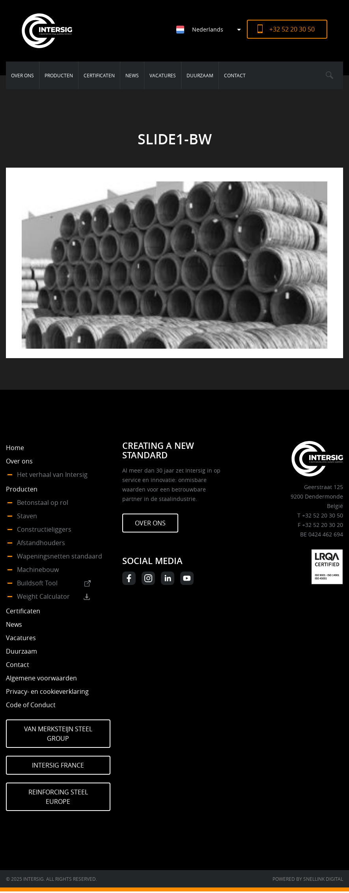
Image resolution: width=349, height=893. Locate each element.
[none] (205, 29)
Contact (235, 75)
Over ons (22, 75)
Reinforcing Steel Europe (58, 797)
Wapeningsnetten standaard (59, 556)
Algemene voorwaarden (41, 678)
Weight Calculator (43, 596)
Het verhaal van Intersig (52, 474)
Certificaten (99, 75)
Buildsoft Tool (37, 583)
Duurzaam (200, 75)
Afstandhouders (41, 542)
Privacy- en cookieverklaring (47, 691)
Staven (27, 516)
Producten (59, 75)
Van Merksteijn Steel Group (58, 734)
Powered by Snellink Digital (307, 879)
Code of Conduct (31, 705)
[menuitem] (211, 29)
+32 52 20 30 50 (292, 29)
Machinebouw (38, 569)
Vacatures (162, 75)
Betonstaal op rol (42, 502)
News (132, 75)
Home (15, 447)
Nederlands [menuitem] (207, 29)
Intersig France (58, 765)
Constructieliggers (44, 529)
